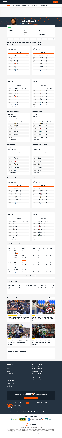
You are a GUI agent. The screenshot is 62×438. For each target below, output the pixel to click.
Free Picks (24, 5)
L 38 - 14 (24, 271)
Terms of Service (22, 411)
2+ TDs (22, 38)
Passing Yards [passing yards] (11, 144)
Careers (9, 368)
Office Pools (10, 386)
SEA (17, 264)
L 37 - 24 (24, 257)
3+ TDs (27, 38)
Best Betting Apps (36, 379)
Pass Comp (33, 38)
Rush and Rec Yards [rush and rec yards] (37, 211)
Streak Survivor (11, 383)
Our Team (9, 370)
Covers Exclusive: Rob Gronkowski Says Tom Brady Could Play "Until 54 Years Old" (42, 318)
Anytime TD (10, 38)
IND (17, 271)
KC (17, 255)
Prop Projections (35, 5)
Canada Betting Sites (37, 376)
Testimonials (10, 373)
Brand (8, 371)
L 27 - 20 (24, 269)
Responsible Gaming (37, 371)
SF (16, 257)
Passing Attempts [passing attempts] (37, 111)
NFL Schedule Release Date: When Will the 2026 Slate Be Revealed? (42, 341)
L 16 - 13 (23, 267)
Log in (55, 2)
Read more (52, 298)
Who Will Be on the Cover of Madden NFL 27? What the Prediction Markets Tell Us (18, 318)
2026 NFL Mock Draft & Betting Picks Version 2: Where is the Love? (18, 341)
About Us (10, 364)
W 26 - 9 (23, 255)
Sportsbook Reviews (37, 367)
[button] (31, 275)
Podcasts (34, 370)
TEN (12, 287)
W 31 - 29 (24, 259)
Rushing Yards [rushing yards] (11, 211)
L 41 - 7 (23, 250)
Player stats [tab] (18, 52)
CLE (17, 260)
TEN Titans (24, 23)
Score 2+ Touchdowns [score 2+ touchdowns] (13, 78)
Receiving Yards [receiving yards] (11, 178)
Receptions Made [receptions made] (36, 45)
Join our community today (31, 398)
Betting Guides (37, 364)
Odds (29, 5)
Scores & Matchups (16, 5)
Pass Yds (45, 38)
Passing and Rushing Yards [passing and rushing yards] (39, 144)
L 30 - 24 (24, 264)
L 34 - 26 (24, 252)
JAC (17, 250)
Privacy (16, 411)
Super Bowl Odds (43, 5)
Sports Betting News (37, 368)
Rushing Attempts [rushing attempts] (37, 178)
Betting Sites (36, 373)
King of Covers (11, 385)
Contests (10, 381)
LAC (17, 269)
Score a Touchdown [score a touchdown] (13, 45)
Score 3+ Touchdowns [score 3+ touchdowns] (38, 78)
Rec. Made (17, 38)
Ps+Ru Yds (51, 38)
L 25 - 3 (23, 262)
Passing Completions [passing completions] (13, 111)
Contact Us (10, 367)
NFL (9, 5)
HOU (17, 267)
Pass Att (39, 38)
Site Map (9, 411)
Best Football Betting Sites (14, 354)
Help (13, 411)
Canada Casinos (36, 377)
